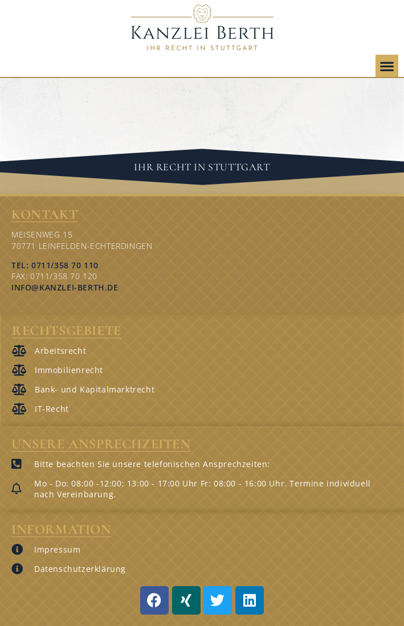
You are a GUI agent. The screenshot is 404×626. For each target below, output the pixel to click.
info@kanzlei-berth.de (65, 287)
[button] (387, 66)
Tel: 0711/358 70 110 (55, 265)
